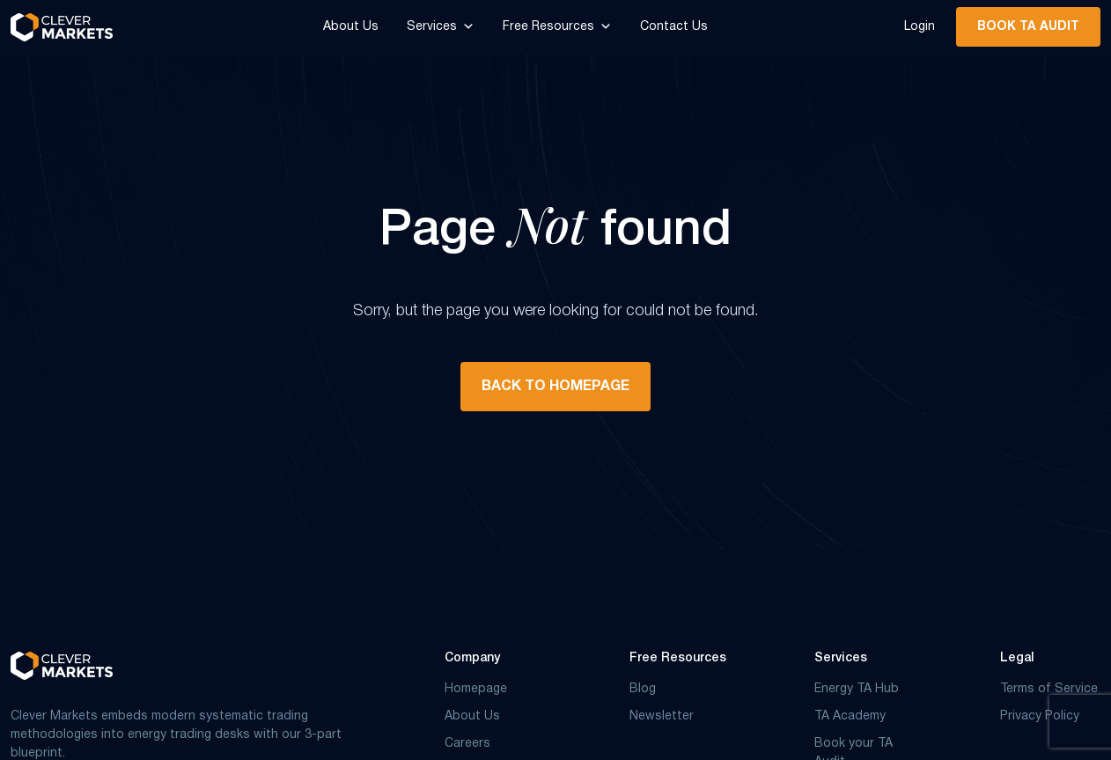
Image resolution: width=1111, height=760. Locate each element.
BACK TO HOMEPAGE (555, 386)
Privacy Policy (1039, 716)
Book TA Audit (1028, 27)
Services (441, 27)
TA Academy (850, 716)
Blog (642, 689)
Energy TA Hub (856, 689)
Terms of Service (1049, 689)
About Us (351, 27)
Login (919, 27)
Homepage (476, 689)
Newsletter (661, 716)
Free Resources (557, 27)
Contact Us (674, 27)
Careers (467, 743)
